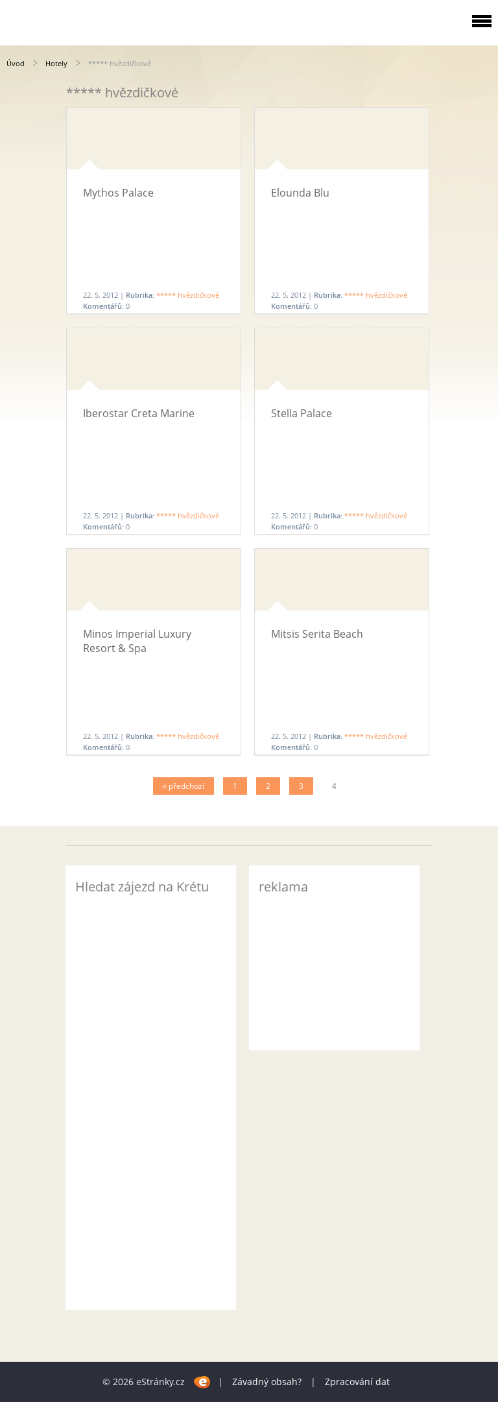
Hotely (56, 63)
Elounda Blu (300, 193)
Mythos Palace (118, 193)
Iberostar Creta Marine (139, 413)
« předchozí (183, 786)
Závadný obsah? (267, 1381)
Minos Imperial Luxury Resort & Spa (137, 641)
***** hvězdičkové (187, 295)
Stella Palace (301, 413)
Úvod (15, 63)
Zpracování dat (357, 1381)
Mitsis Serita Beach (317, 634)
